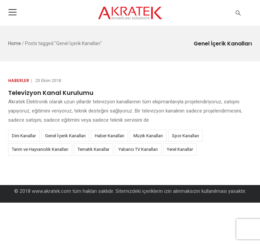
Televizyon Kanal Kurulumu (50, 92)
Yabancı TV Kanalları (138, 149)
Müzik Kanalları (148, 135)
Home (14, 43)
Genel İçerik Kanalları (65, 135)
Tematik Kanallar (93, 149)
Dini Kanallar (24, 135)
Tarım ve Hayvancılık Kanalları (40, 149)
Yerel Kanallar (180, 149)
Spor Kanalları (185, 135)
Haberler (18, 80)
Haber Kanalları (109, 135)
